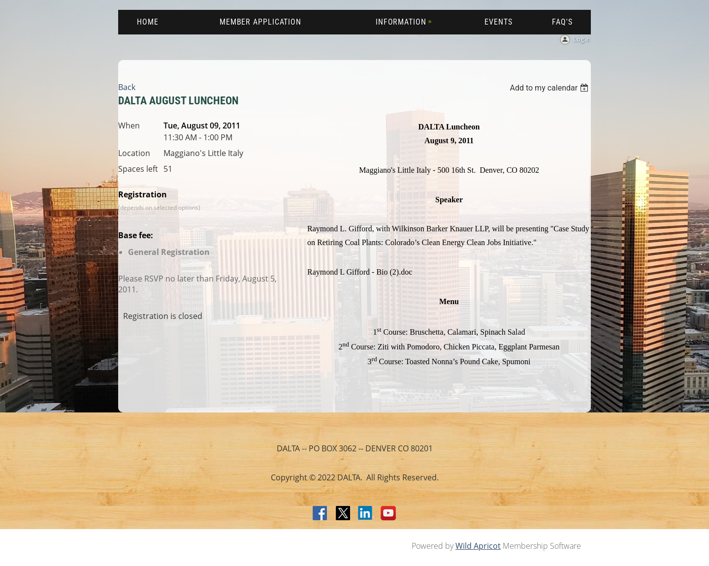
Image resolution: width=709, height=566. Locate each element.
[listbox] (550, 88)
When (129, 125)
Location (134, 153)
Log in (582, 38)
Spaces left (138, 168)
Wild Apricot (478, 545)
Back (126, 87)
